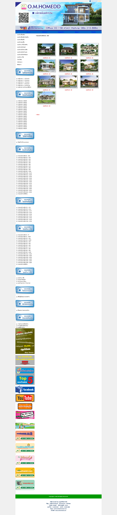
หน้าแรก (28, 32)
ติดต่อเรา (77, 32)
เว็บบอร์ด (93, 32)
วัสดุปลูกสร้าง (61, 32)
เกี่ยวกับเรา (44, 32)
